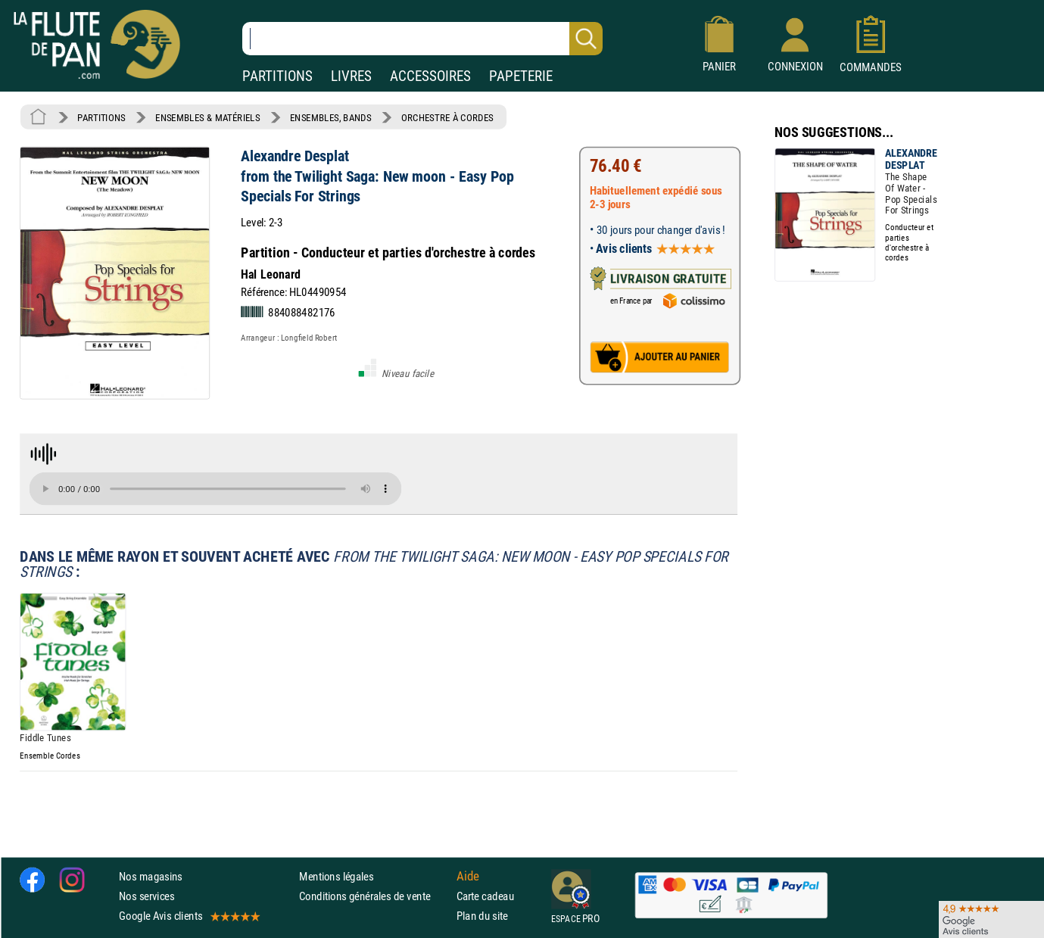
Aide (468, 875)
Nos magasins (150, 876)
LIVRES (351, 76)
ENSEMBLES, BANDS (330, 117)
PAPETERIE (521, 76)
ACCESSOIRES (430, 76)
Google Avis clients (188, 915)
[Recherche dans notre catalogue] (422, 38)
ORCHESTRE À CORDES (447, 117)
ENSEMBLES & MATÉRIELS (207, 117)
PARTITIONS (277, 76)
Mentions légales (336, 876)
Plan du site (482, 915)
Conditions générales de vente (374, 896)
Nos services (146, 896)
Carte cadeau (485, 896)
